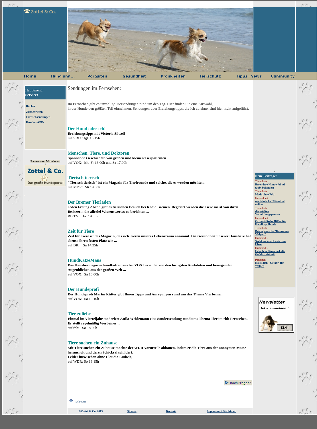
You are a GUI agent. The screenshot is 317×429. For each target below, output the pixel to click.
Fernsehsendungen (38, 117)
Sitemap (132, 411)
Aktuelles (275, 229)
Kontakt (171, 411)
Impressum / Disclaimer (221, 411)
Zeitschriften (34, 111)
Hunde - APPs (35, 122)
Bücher (30, 106)
